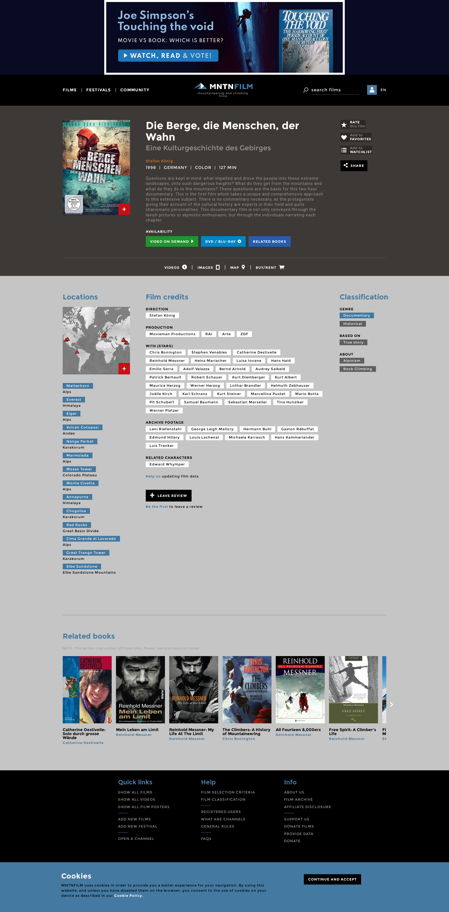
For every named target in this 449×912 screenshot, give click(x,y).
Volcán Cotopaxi (82, 429)
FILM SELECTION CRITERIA (228, 793)
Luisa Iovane (249, 362)
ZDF (244, 335)
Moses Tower (79, 471)
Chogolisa (76, 512)
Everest (73, 401)
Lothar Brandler (245, 387)
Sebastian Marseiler (247, 404)
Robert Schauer (206, 379)
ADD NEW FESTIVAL (137, 828)
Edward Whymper (167, 465)
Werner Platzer (164, 412)
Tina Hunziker (290, 404)
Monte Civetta (80, 484)
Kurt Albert (286, 379)
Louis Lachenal (204, 439)
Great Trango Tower (86, 554)
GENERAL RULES (218, 828)
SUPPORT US (297, 820)
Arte (226, 335)
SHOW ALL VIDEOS (136, 801)
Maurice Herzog (165, 387)
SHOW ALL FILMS (135, 793)
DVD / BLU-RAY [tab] (223, 241)
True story (353, 343)
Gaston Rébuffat (297, 431)
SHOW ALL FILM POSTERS (144, 808)
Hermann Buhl (257, 431)
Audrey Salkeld (270, 370)
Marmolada (77, 457)
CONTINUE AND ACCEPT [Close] (332, 879)
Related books (269, 241)
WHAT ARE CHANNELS (223, 820)
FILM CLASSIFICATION (223, 801)
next (391, 706)
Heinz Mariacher (211, 362)
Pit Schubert (161, 404)
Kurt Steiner (229, 395)
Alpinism (352, 362)
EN (383, 90)
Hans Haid (281, 362)
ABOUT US (294, 793)
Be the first (157, 508)
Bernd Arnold (232, 370)
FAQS (206, 840)
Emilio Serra (161, 370)
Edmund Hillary (164, 439)
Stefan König (161, 160)
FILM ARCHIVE (298, 801)
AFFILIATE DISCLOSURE (307, 808)
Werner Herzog (205, 387)
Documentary (356, 317)
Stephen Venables (209, 354)
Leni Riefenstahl (165, 431)
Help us (153, 477)
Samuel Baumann (201, 404)
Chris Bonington (165, 354)
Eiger (71, 415)
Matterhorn (77, 387)
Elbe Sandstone (81, 568)
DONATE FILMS (299, 828)
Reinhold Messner (167, 362)
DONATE (292, 842)
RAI (208, 335)
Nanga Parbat (80, 443)
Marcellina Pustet (268, 395)
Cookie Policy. (128, 895)
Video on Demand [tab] (172, 241)
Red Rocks (76, 526)
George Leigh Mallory (212, 431)
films (70, 89)
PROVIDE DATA (299, 835)
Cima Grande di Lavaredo (91, 540)
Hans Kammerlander (295, 439)
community (134, 89)
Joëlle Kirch (161, 395)
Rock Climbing (357, 370)
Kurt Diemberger (248, 379)
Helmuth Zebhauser (290, 387)
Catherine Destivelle (257, 354)
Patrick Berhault (165, 379)
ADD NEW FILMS (134, 820)
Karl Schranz (194, 395)
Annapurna (77, 498)
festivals (98, 89)
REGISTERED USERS (221, 813)
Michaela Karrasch (247, 439)
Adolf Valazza (196, 370)
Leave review (168, 497)
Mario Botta (307, 395)
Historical (352, 325)
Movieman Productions (172, 335)
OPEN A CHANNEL (136, 840)
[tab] (124, 209)
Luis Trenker (161, 447)
